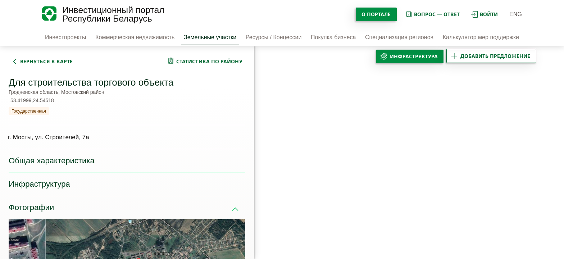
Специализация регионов (399, 37)
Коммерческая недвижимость (134, 37)
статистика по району (209, 61)
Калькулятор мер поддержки (481, 37)
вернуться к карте (46, 61)
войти (484, 14)
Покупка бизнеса (333, 37)
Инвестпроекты (65, 37)
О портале (376, 14)
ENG (515, 14)
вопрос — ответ (432, 14)
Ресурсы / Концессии (274, 37)
